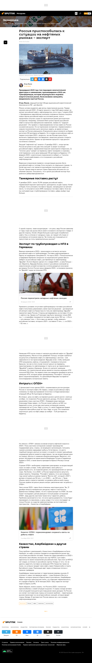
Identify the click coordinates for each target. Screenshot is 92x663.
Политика (5, 627)
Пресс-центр (45, 642)
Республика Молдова (36, 627)
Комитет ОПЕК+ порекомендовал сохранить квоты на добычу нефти (45, 533)
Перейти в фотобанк (39, 75)
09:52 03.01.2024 (24, 41)
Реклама (28, 642)
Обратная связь (61, 645)
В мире (85, 627)
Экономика (22, 603)
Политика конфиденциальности (60, 642)
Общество (23, 627)
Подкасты (56, 627)
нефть (34, 603)
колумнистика (49, 603)
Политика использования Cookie (11, 645)
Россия (29, 603)
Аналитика (41, 603)
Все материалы (27, 86)
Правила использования (17, 642)
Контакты (36, 642)
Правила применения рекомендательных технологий (38, 645)
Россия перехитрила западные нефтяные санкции (44, 298)
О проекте (5, 642)
